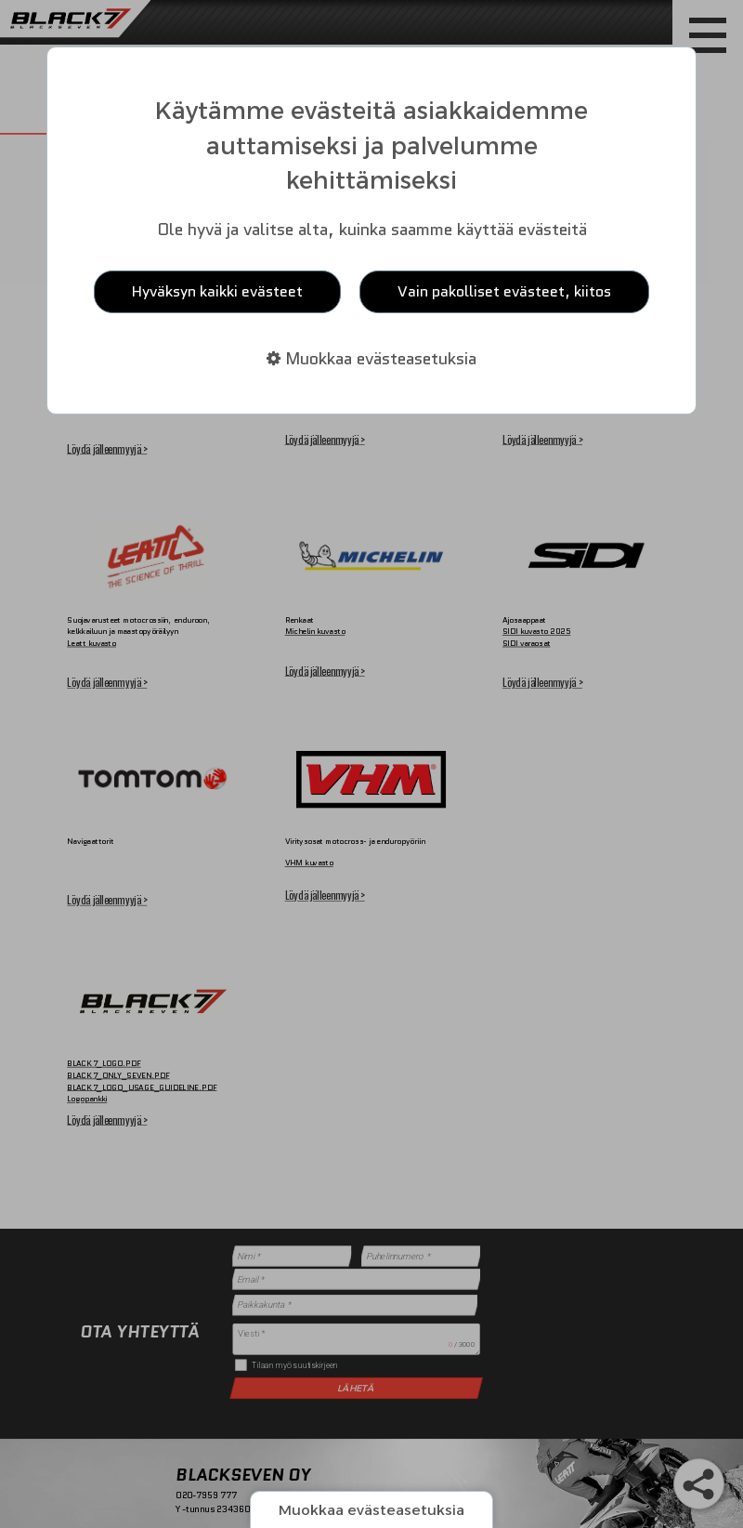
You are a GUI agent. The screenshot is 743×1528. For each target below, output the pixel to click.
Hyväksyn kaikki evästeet (217, 291)
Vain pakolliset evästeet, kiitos (504, 291)
